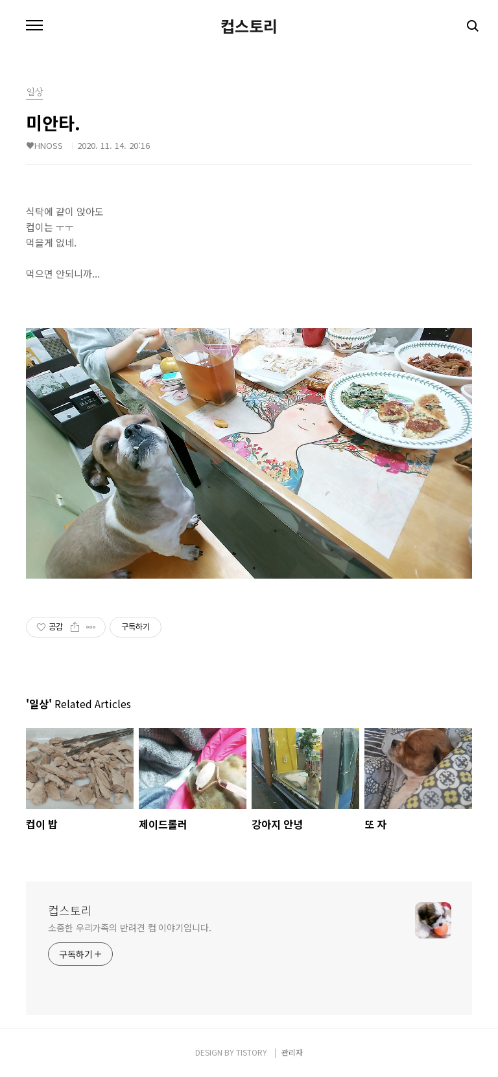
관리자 (292, 1052)
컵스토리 (249, 26)
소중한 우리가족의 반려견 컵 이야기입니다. (129, 927)
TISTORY (251, 1052)
